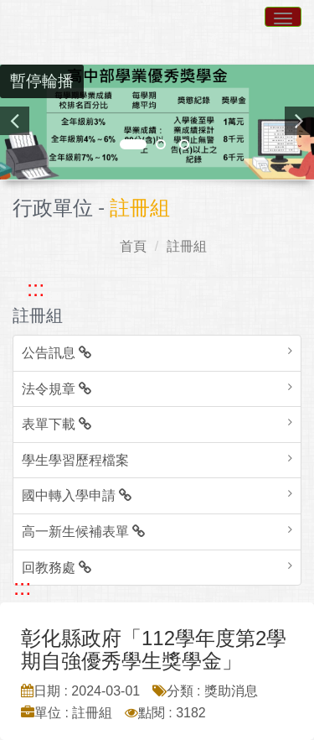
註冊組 (187, 246)
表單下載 (56, 424)
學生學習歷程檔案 (75, 460)
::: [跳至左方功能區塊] (35, 288)
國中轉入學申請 (76, 495)
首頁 (133, 246)
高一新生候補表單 (83, 531)
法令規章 (56, 389)
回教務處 (56, 567)
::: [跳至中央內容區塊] (22, 587)
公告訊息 (56, 353)
